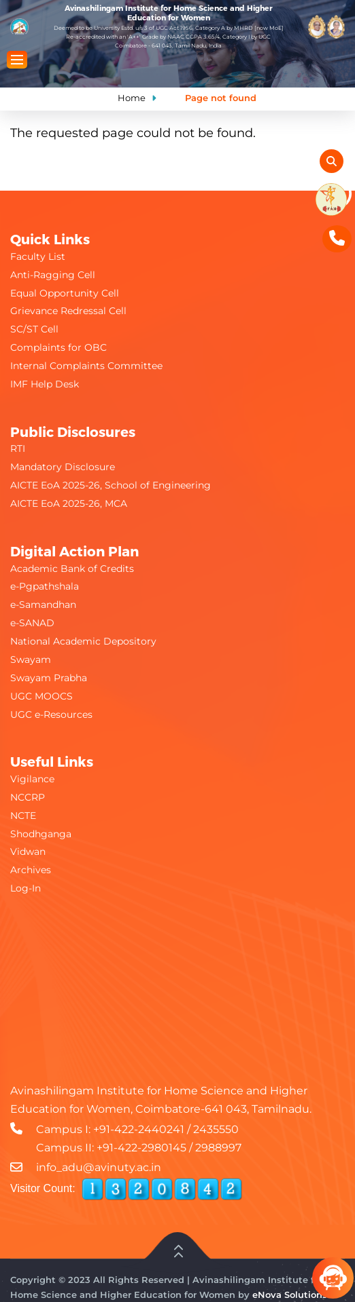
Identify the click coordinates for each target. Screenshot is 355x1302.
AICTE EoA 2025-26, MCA (68, 503)
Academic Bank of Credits (72, 568)
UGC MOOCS (41, 696)
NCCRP (27, 797)
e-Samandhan (43, 604)
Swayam (30, 659)
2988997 (218, 1147)
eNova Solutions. (290, 1294)
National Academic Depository (83, 641)
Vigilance (32, 779)
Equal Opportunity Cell (64, 293)
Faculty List (37, 256)
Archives (30, 870)
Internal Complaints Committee (86, 366)
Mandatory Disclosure (62, 467)
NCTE (23, 815)
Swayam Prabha (48, 678)
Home (132, 97)
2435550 (216, 1129)
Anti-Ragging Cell (52, 275)
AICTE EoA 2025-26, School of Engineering (110, 485)
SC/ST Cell (34, 329)
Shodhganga (40, 834)
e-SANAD (32, 623)
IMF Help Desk (44, 384)
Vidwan (28, 851)
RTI (17, 448)
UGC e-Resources (51, 714)
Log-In (25, 888)
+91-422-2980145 (141, 1147)
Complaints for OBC (58, 347)
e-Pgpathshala (44, 586)
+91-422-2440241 (138, 1129)
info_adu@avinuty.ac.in (98, 1167)
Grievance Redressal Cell (68, 311)
